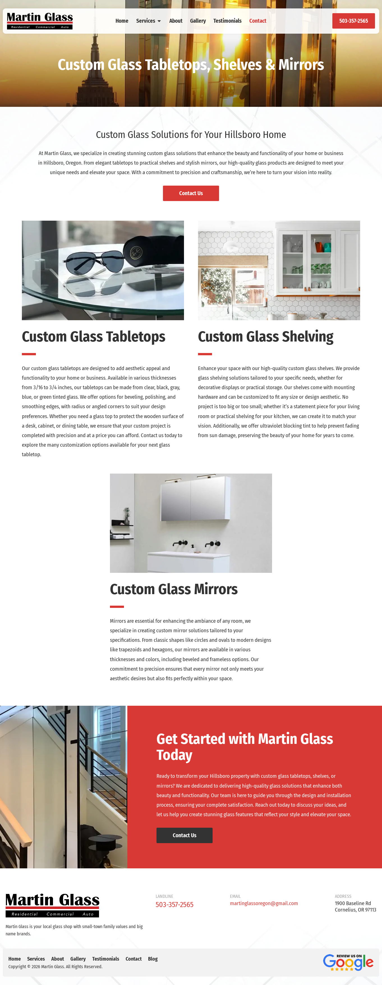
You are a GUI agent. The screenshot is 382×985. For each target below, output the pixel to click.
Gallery (198, 21)
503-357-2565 (175, 904)
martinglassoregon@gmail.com (264, 903)
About (176, 21)
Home (122, 21)
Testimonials (227, 21)
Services (149, 20)
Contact (257, 21)
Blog (153, 959)
